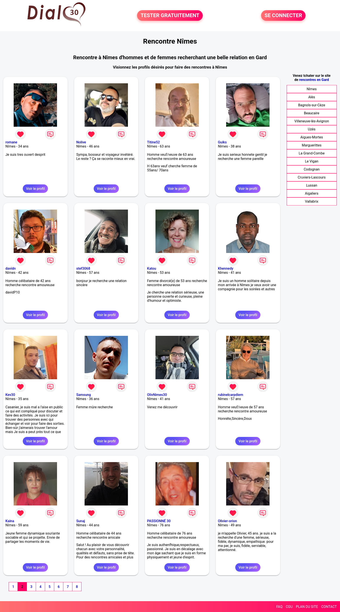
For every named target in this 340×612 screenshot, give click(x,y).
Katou (151, 268)
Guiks (222, 142)
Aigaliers (311, 193)
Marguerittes (312, 145)
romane (11, 142)
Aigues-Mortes (311, 137)
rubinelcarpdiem (230, 395)
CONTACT (329, 607)
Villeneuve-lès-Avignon (311, 121)
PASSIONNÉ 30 (158, 521)
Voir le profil (35, 189)
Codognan (312, 169)
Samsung (83, 395)
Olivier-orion (227, 521)
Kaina (9, 521)
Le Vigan (311, 161)
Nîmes (312, 89)
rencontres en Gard (314, 80)
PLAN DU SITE (307, 607)
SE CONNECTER (283, 16)
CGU (289, 607)
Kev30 (10, 395)
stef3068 (83, 268)
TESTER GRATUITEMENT (170, 16)
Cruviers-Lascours (311, 177)
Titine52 (153, 142)
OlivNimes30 (157, 395)
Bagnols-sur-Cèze (311, 105)
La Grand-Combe (312, 153)
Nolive (81, 142)
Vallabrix (311, 201)
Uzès (311, 129)
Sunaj (80, 521)
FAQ (279, 607)
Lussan (311, 185)
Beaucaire (311, 113)
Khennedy (225, 268)
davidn (10, 268)
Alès (311, 97)
